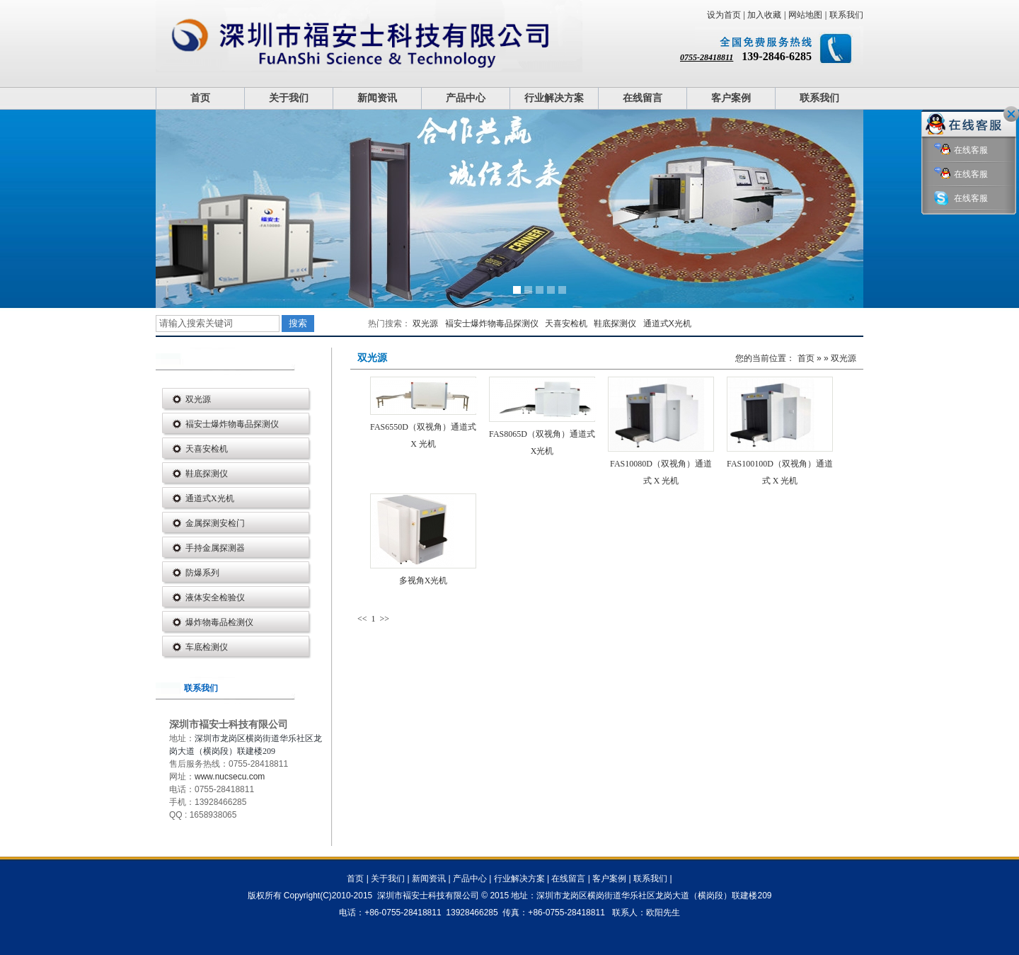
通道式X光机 (667, 323)
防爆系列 (202, 573)
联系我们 (846, 15)
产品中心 (465, 98)
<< (363, 619)
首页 (200, 98)
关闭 (1011, 114)
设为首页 (724, 15)
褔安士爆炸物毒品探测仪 (492, 323)
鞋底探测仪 (615, 323)
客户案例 (731, 98)
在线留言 (642, 98)
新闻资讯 (377, 98)
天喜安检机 (566, 323)
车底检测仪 (206, 647)
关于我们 (289, 98)
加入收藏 (764, 15)
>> (385, 619)
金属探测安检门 (215, 523)
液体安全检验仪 (215, 597)
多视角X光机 (423, 580)
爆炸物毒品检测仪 (219, 622)
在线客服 (961, 150)
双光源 (425, 323)
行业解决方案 (554, 98)
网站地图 (805, 15)
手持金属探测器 (215, 548)
